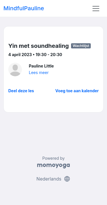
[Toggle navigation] (96, 8)
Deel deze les (21, 90)
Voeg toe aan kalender (77, 90)
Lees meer (39, 72)
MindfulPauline (23, 8)
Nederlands (54, 178)
